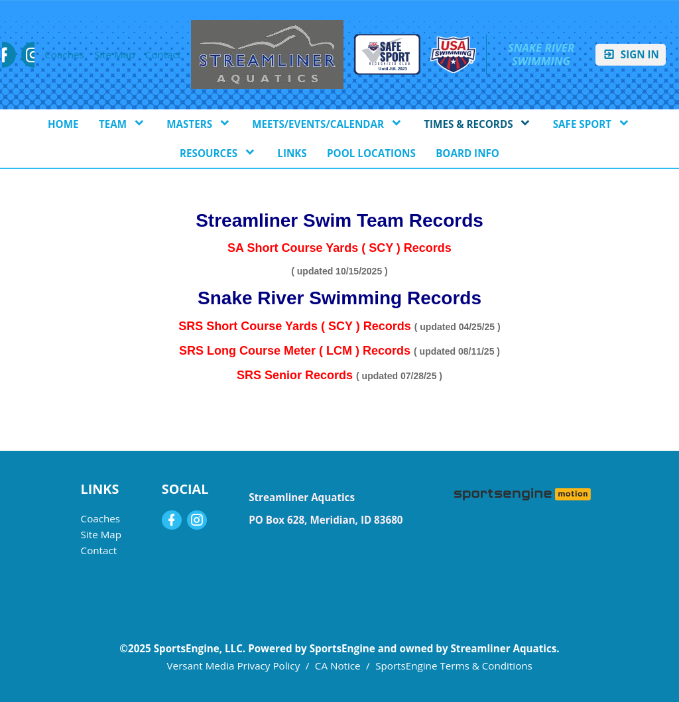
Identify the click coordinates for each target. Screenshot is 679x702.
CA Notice (338, 665)
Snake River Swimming (543, 54)
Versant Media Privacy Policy (233, 665)
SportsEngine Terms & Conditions (453, 665)
